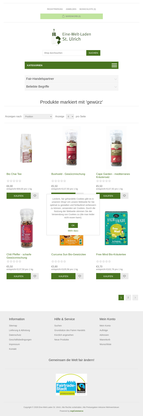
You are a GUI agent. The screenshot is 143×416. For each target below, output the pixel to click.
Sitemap (13, 325)
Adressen (104, 335)
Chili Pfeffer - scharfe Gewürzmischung (19, 256)
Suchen (58, 325)
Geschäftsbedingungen (20, 339)
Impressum (14, 344)
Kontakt (12, 349)
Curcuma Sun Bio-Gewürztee (68, 254)
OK (73, 225)
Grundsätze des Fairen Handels (69, 330)
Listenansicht (136, 116)
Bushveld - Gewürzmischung (68, 174)
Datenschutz (15, 335)
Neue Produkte (61, 339)
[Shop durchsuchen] (64, 53)
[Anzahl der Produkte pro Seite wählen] (70, 116)
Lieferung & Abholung (19, 330)
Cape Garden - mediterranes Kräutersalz (113, 176)
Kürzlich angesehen (63, 335)
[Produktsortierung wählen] (37, 116)
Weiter (135, 297)
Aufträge (104, 330)
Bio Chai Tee (14, 174)
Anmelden (71, 9)
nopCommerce (76, 411)
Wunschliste (105, 344)
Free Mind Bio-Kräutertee (111, 254)
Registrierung (55, 9)
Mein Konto (105, 325)
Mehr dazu (73, 230)
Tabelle (130, 116)
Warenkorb (105, 339)
